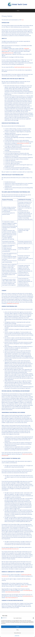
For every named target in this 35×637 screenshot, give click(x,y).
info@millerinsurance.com (7, 52)
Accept (17, 626)
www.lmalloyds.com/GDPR (23, 143)
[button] (33, 618)
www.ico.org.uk (24, 586)
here (23, 19)
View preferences (17, 632)
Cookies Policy (17, 635)
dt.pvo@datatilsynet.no (28, 596)
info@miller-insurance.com (13, 303)
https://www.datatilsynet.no (11, 597)
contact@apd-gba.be (27, 590)
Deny (17, 629)
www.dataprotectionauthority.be (12, 591)
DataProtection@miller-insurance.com (22, 67)
